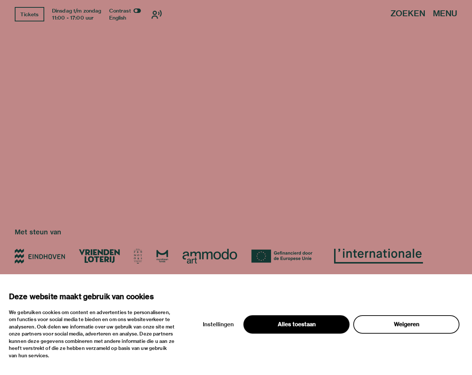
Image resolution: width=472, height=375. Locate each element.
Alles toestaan (297, 324)
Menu (445, 13)
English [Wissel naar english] (117, 17)
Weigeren (406, 324)
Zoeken (408, 13)
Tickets (29, 14)
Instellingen (218, 324)
